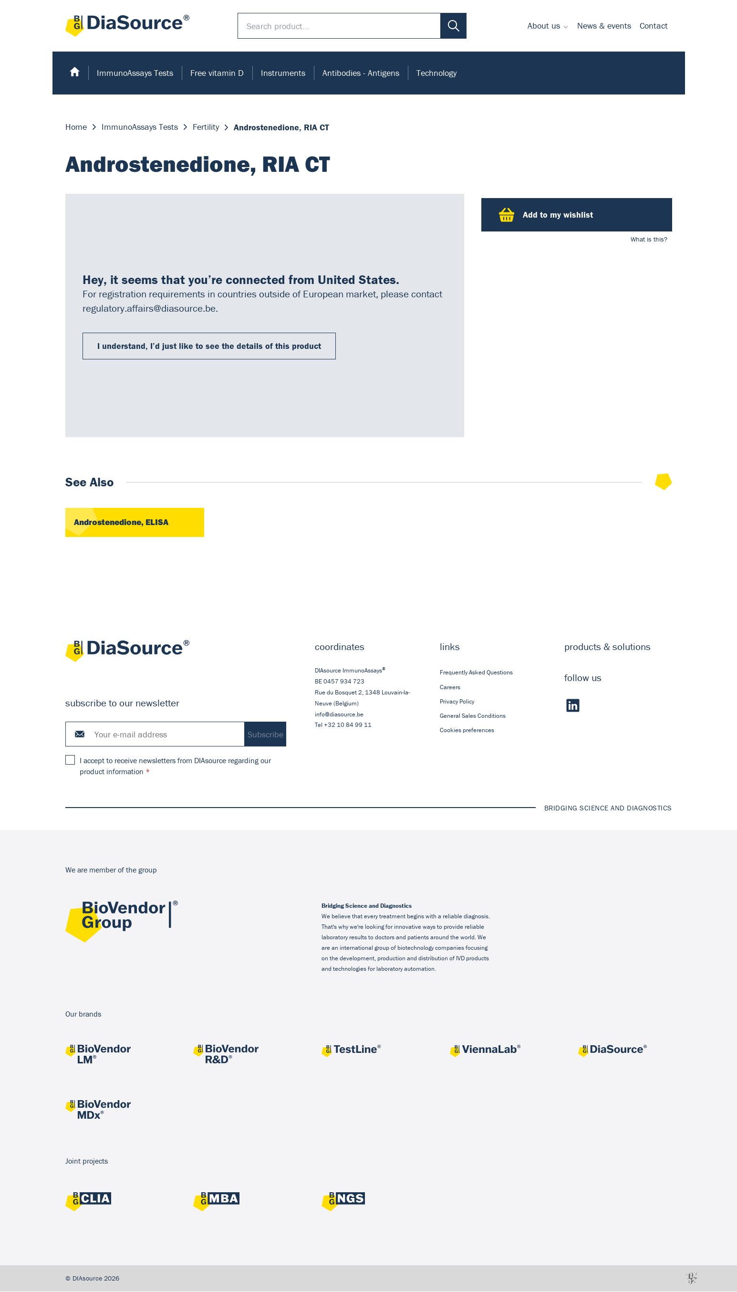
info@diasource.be (339, 715)
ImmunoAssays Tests (135, 72)
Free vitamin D (217, 72)
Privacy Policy (456, 702)
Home (76, 127)
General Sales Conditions (472, 716)
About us (544, 25)
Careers (449, 687)
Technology (436, 72)
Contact (654, 25)
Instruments (283, 72)
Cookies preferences (466, 730)
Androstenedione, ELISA (124, 522)
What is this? (649, 239)
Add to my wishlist (546, 214)
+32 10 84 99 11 (348, 725)
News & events (604, 25)
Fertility (206, 127)
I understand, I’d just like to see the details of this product (209, 345)
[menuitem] (548, 25)
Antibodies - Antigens (360, 72)
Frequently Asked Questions (475, 673)
